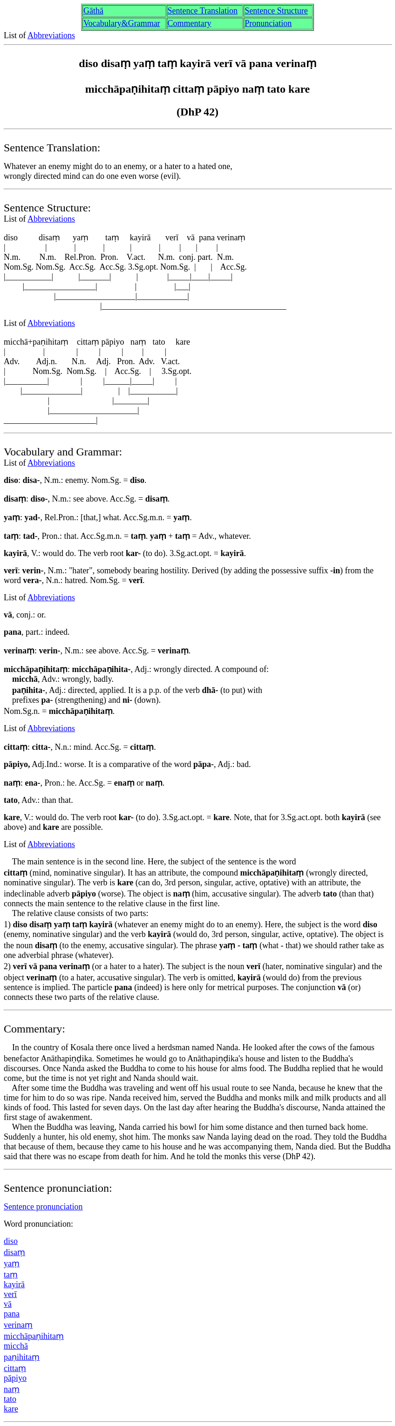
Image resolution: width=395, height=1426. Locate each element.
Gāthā (93, 10)
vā (8, 1304)
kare (11, 1408)
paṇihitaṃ (22, 1357)
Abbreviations (51, 35)
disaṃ (14, 1252)
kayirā (14, 1284)
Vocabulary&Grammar (121, 23)
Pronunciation (268, 23)
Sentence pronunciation (43, 1206)
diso (11, 1241)
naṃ (12, 1389)
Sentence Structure (276, 10)
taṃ (11, 1274)
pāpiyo (15, 1378)
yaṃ (12, 1263)
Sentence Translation (203, 10)
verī (10, 1294)
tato (10, 1399)
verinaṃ (18, 1325)
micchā (16, 1346)
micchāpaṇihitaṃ (34, 1336)
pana (12, 1313)
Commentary (189, 23)
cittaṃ (15, 1368)
